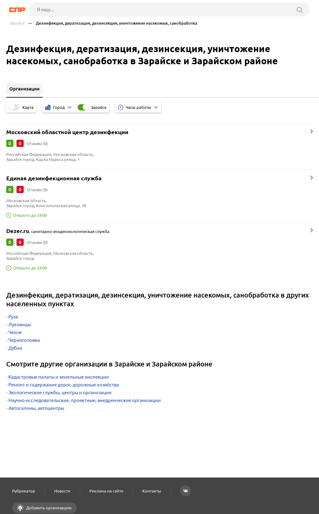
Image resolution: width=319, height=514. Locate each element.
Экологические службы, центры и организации (60, 392)
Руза (13, 316)
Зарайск (17, 23)
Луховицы (19, 324)
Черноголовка (24, 340)
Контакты (151, 490)
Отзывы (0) (37, 143)
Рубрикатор (23, 490)
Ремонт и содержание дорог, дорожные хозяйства (63, 384)
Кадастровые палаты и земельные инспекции (58, 377)
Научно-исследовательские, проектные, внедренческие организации (84, 400)
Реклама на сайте (106, 490)
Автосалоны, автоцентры (36, 408)
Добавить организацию (48, 507)
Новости (62, 490)
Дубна (15, 348)
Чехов (14, 332)
